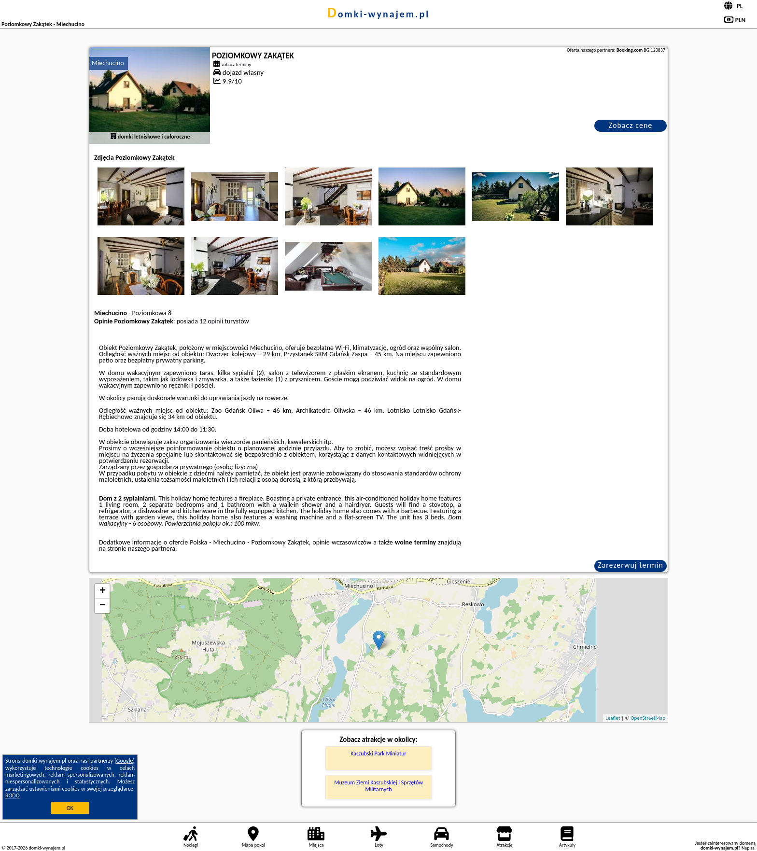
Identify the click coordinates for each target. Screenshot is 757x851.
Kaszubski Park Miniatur (378, 753)
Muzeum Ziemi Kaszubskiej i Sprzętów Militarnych (378, 786)
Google (124, 760)
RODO (12, 795)
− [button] (102, 606)
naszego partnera (151, 548)
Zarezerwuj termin (630, 565)
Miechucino (108, 63)
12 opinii (211, 321)
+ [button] (102, 591)
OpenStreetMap (648, 718)
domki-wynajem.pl (378, 14)
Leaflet (612, 718)
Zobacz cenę (631, 125)
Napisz (748, 848)
